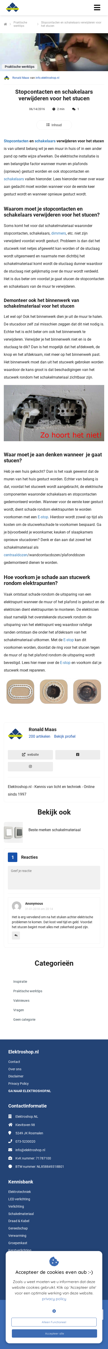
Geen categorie (24, 1019)
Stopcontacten (16, 141)
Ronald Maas (20, 77)
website (30, 755)
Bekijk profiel (64, 736)
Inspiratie (20, 981)
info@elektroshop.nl (30, 1150)
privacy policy (54, 1298)
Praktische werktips (27, 991)
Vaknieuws (21, 1000)
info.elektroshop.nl (47, 77)
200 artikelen (39, 736)
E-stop (43, 517)
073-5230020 (25, 1141)
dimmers (58, 233)
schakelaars (45, 141)
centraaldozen (16, 555)
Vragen (18, 1010)
